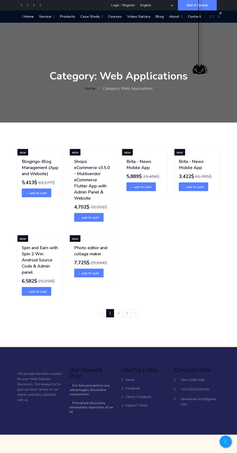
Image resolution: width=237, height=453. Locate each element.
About (174, 16)
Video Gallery (138, 16)
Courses (115, 16)
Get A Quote (197, 5)
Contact (194, 16)
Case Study (90, 16)
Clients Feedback (138, 396)
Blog (160, 16)
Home (28, 16)
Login (115, 5)
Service (45, 16)
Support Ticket (136, 405)
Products (67, 16)
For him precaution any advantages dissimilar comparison (90, 390)
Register (128, 5)
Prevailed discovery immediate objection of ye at (91, 407)
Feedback (132, 388)
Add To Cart (36, 193)
